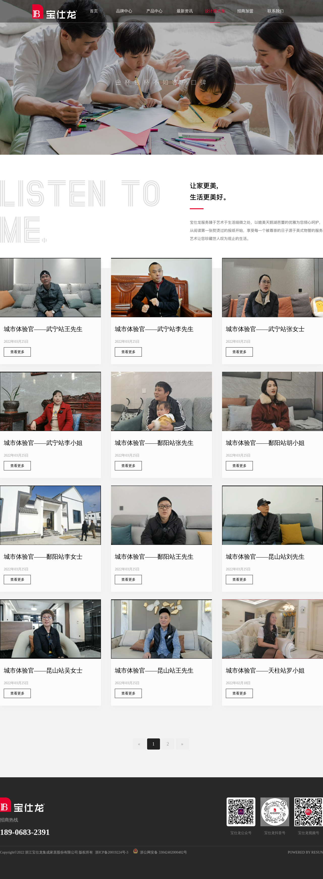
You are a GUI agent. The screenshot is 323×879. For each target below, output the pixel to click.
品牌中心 (124, 11)
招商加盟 (245, 11)
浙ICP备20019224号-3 (111, 852)
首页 (94, 11)
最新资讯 (185, 11)
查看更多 (17, 352)
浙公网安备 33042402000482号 (159, 852)
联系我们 (275, 11)
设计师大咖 (215, 11)
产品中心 (154, 11)
